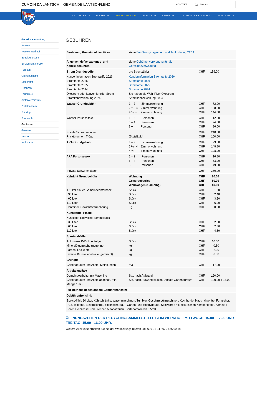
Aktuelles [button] (81, 15)
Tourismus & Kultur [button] (195, 15)
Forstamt (26, 69)
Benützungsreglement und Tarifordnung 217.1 (165, 52)
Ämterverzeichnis (31, 100)
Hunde (25, 136)
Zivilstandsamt (29, 106)
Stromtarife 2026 (139, 80)
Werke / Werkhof (30, 51)
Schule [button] (149, 15)
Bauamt (25, 45)
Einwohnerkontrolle (32, 63)
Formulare (27, 94)
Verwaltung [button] (125, 15)
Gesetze (26, 130)
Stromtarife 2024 (139, 89)
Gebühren (26, 124)
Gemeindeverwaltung (33, 39)
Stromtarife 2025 (139, 85)
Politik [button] (102, 15)
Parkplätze (27, 142)
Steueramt (27, 81)
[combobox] (214, 4)
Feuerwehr (27, 118)
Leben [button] (168, 15)
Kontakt (181, 4)
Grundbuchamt (29, 75)
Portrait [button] (226, 15)
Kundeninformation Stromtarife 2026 (152, 76)
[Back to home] (28, 17)
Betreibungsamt (30, 57)
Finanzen (26, 87)
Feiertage (26, 112)
